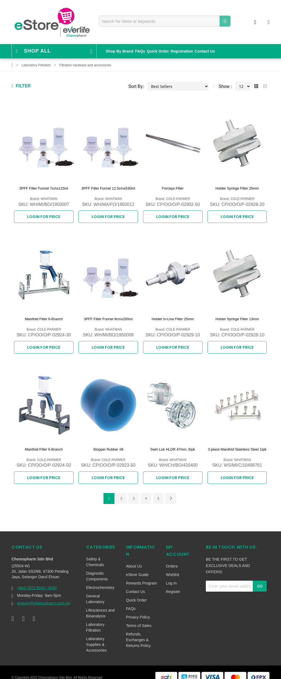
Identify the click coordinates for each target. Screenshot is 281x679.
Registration (182, 51)
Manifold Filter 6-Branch (44, 316)
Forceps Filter (173, 188)
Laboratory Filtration (37, 65)
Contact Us (205, 51)
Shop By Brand (119, 51)
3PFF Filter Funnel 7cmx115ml (43, 188)
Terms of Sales (138, 617)
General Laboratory (95, 590)
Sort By (135, 86)
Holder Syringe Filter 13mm (237, 316)
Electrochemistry (100, 579)
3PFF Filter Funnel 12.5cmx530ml (108, 188)
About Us (134, 557)
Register (173, 583)
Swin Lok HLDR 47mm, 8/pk (172, 444)
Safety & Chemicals (95, 553)
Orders (172, 557)
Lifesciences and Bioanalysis (100, 604)
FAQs (140, 51)
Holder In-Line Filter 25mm (172, 316)
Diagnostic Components (97, 567)
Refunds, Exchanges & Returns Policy (138, 631)
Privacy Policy (138, 608)
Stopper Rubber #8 (108, 444)
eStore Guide (137, 566)
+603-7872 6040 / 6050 (37, 579)
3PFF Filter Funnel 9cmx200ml (108, 316)
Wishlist (172, 566)
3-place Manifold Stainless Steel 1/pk (237, 444)
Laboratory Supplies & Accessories (96, 636)
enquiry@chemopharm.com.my (44, 594)
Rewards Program (141, 574)
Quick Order (158, 51)
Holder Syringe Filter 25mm (237, 188)
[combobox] (165, 21)
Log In (171, 574)
